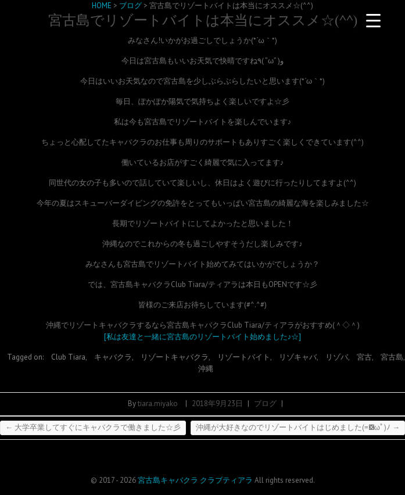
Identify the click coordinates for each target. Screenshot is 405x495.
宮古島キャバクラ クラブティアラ (195, 480)
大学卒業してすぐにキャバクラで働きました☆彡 (93, 427)
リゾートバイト (243, 357)
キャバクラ (113, 357)
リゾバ (336, 357)
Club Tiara (68, 357)
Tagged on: (26, 357)
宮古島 (392, 357)
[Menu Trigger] (373, 20)
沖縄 (205, 369)
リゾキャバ (298, 357)
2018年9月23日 (217, 403)
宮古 (364, 357)
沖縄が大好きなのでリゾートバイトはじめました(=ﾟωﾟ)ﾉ (298, 427)
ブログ (265, 403)
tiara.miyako (158, 403)
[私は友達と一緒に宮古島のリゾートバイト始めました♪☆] (203, 337)
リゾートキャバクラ (175, 357)
